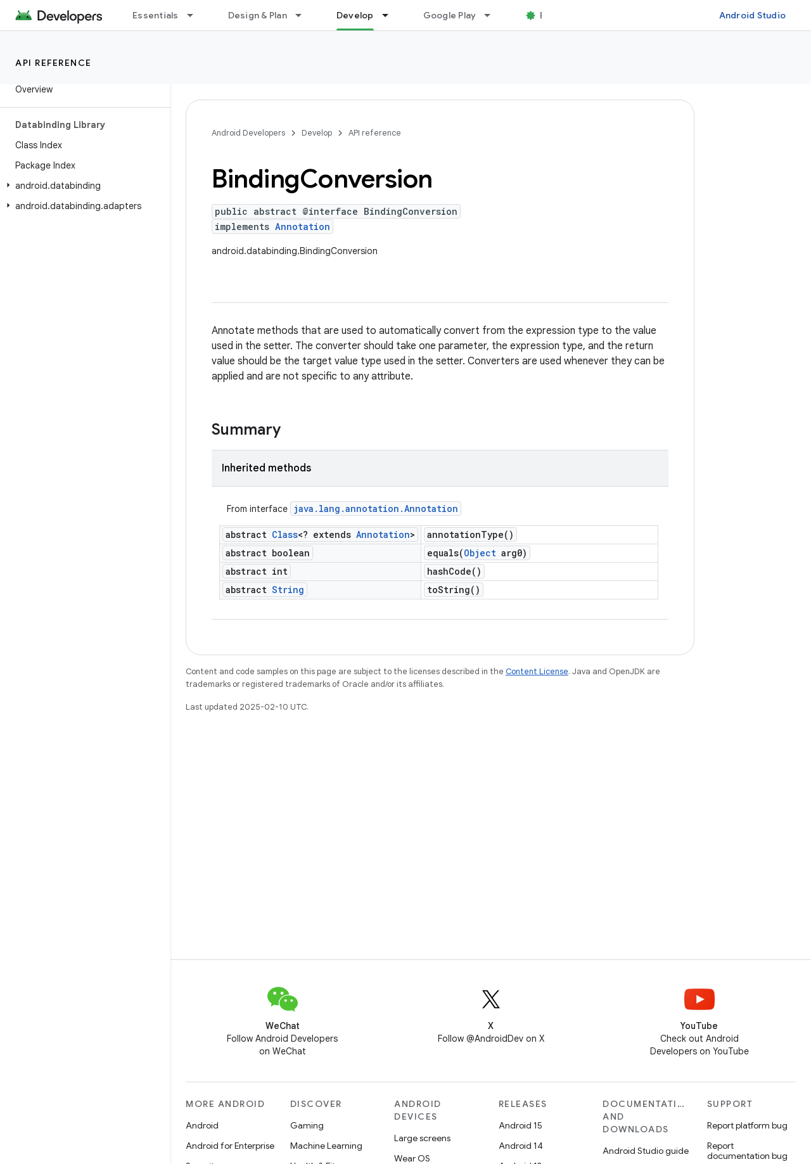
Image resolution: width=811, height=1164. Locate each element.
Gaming (307, 1125)
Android (202, 1125)
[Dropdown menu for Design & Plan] (304, 15)
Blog (549, 15)
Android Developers (248, 132)
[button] (82, 186)
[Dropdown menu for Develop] (391, 15)
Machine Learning (326, 1145)
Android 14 (521, 1145)
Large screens (422, 1138)
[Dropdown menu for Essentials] (196, 15)
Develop (317, 132)
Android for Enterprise (230, 1145)
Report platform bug (747, 1125)
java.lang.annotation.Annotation (375, 508)
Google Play (449, 15)
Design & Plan (257, 15)
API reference (53, 62)
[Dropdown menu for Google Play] (493, 15)
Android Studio (752, 15)
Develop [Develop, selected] (355, 15)
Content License (537, 671)
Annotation (302, 227)
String (288, 590)
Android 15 (520, 1125)
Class (285, 534)
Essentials (155, 15)
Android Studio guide (646, 1150)
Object (480, 553)
